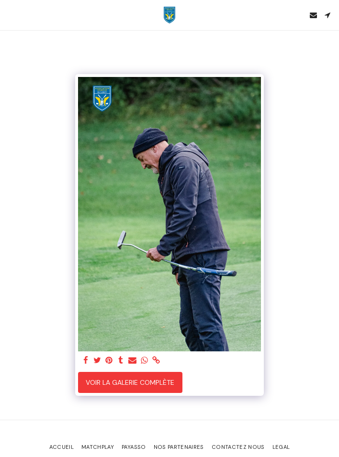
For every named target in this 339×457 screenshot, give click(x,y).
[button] (10, 14)
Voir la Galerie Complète (130, 382)
